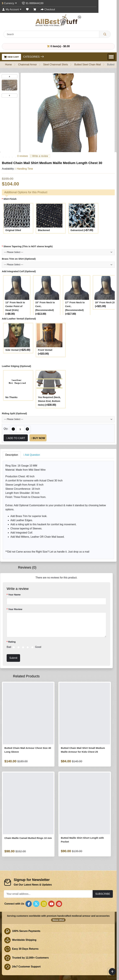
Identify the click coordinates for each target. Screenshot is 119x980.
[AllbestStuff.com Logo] (58, 20)
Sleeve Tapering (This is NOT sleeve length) (28, 246)
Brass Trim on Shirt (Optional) (19, 258)
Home (8, 64)
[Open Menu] (111, 57)
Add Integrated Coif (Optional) (19, 271)
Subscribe (102, 893)
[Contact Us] (32, 3)
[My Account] (11, 9)
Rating (12, 641)
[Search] (105, 34)
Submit (13, 657)
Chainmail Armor (27, 64)
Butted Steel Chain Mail (87, 64)
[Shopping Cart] (34, 9)
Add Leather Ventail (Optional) (19, 318)
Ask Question (31, 454)
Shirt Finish (10, 199)
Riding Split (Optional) (14, 413)
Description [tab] (11, 454)
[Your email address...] (48, 894)
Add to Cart (15, 438)
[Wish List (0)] (27, 9)
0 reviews (22, 156)
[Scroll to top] (112, 971)
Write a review (39, 156)
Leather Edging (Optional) (16, 366)
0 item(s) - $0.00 (58, 46)
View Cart (11, 56)
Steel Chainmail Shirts (55, 64)
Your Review (15, 609)
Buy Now (38, 438)
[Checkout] (48, 9)
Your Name (14, 594)
